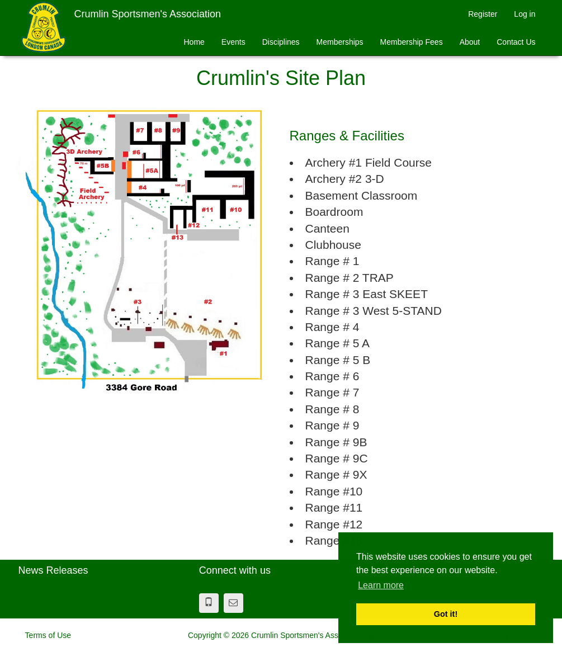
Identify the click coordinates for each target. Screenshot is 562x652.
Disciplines (281, 41)
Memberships (340, 41)
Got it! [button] (445, 614)
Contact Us (516, 41)
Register (482, 14)
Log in (524, 14)
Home (193, 41)
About (470, 41)
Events (233, 41)
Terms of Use (48, 635)
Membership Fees (411, 41)
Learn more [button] (381, 585)
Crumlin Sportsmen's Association (147, 14)
